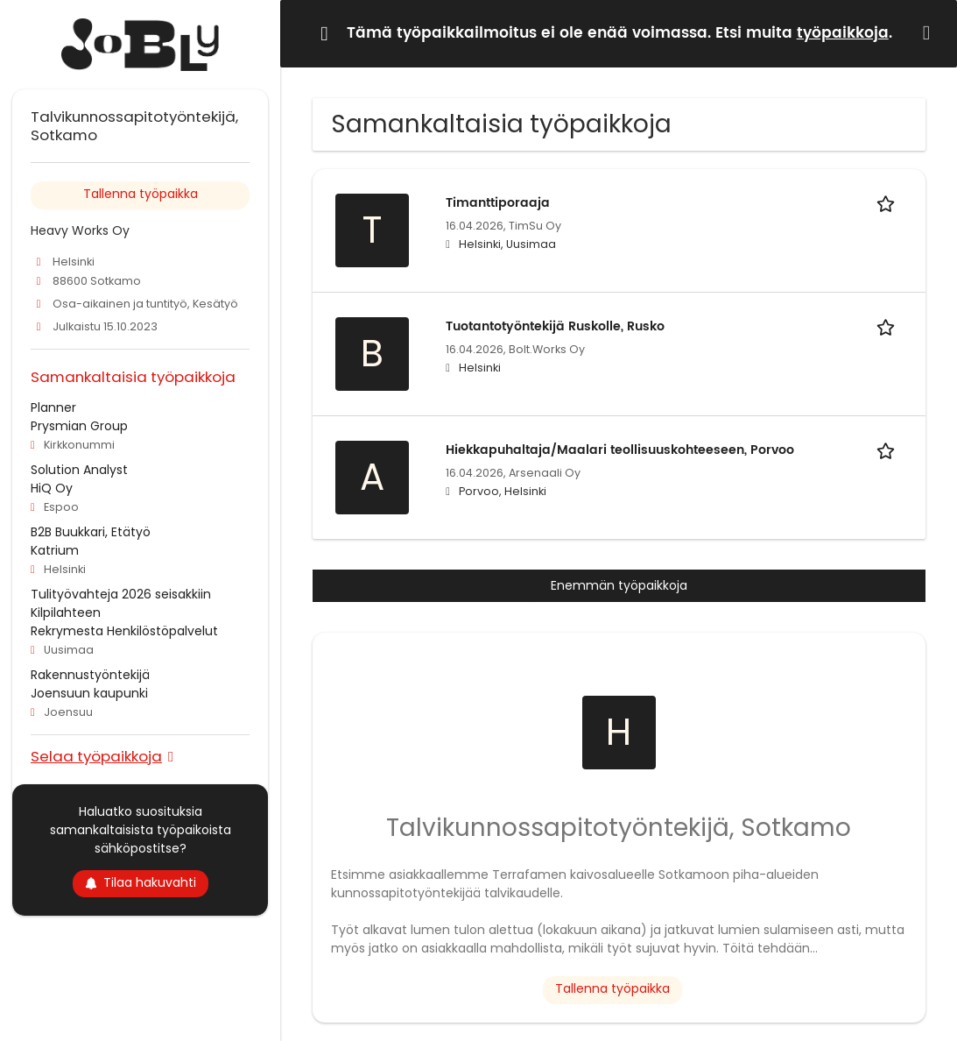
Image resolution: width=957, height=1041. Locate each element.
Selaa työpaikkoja (96, 756)
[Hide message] (929, 33)
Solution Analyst (79, 469)
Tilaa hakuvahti (140, 882)
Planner (53, 407)
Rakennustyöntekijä (90, 674)
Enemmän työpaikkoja (619, 585)
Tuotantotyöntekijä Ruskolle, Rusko (555, 326)
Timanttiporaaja (498, 203)
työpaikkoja (843, 33)
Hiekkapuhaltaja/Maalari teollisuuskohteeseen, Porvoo (620, 450)
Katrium (55, 550)
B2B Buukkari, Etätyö (91, 532)
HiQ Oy (52, 488)
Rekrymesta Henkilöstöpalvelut (124, 631)
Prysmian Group (79, 426)
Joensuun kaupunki (89, 693)
